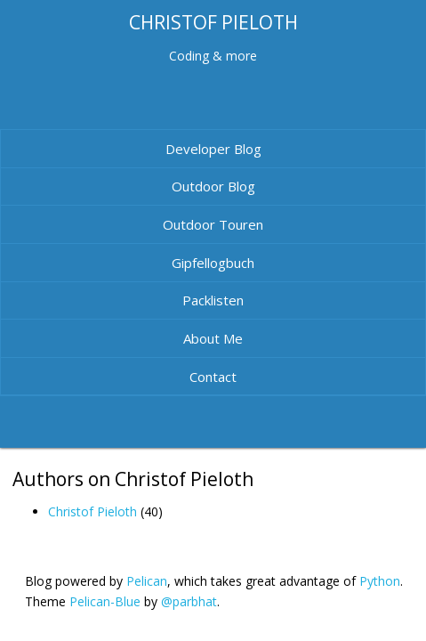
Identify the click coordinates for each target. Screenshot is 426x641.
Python (379, 580)
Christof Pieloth (92, 511)
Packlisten (213, 300)
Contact (213, 376)
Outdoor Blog (213, 186)
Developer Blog (213, 149)
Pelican (146, 580)
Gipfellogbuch (213, 263)
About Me (213, 338)
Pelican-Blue (105, 601)
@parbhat (189, 601)
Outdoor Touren (213, 224)
